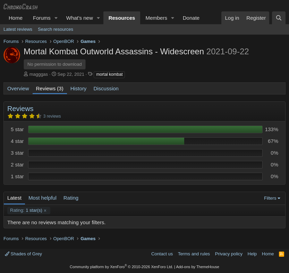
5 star (17, 129)
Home (16, 18)
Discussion (106, 88)
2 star (17, 164)
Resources (122, 18)
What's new (79, 18)
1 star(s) (26, 210)
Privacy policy (229, 253)
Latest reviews (17, 29)
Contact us (162, 253)
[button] (56, 17)
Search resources (55, 29)
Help (252, 253)
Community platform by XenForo (121, 267)
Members (156, 18)
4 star (17, 141)
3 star (17, 153)
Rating (70, 198)
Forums (42, 18)
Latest (14, 198)
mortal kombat (109, 74)
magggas (38, 74)
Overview (18, 88)
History (78, 88)
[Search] (279, 17)
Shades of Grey (23, 253)
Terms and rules (194, 253)
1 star (17, 176)
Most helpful (42, 198)
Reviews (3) (49, 88)
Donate (191, 18)
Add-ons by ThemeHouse (197, 267)
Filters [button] (270, 198)
